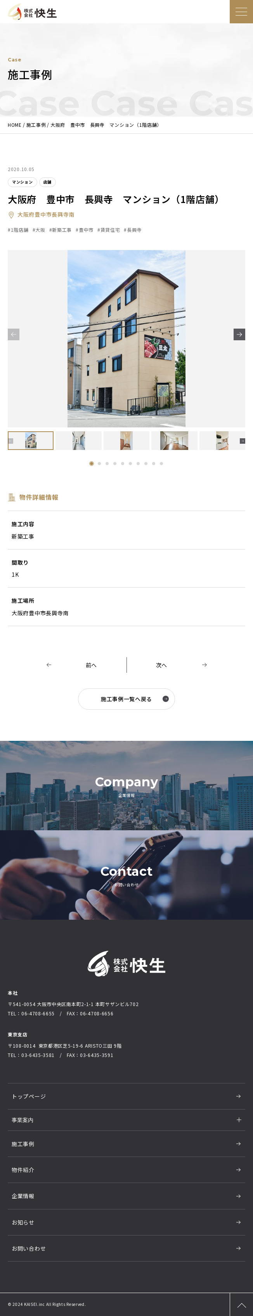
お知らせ (23, 1222)
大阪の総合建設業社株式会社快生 (32, 11)
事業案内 (22, 1120)
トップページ (29, 1096)
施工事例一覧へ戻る (135, 699)
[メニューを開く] (241, 11)
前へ (91, 665)
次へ (161, 665)
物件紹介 (23, 1170)
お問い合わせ (29, 1248)
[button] (239, 334)
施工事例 (23, 1144)
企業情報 (23, 1196)
